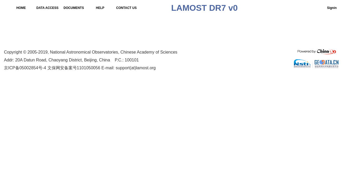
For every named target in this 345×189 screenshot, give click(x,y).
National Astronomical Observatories (84, 52)
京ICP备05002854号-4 (25, 68)
